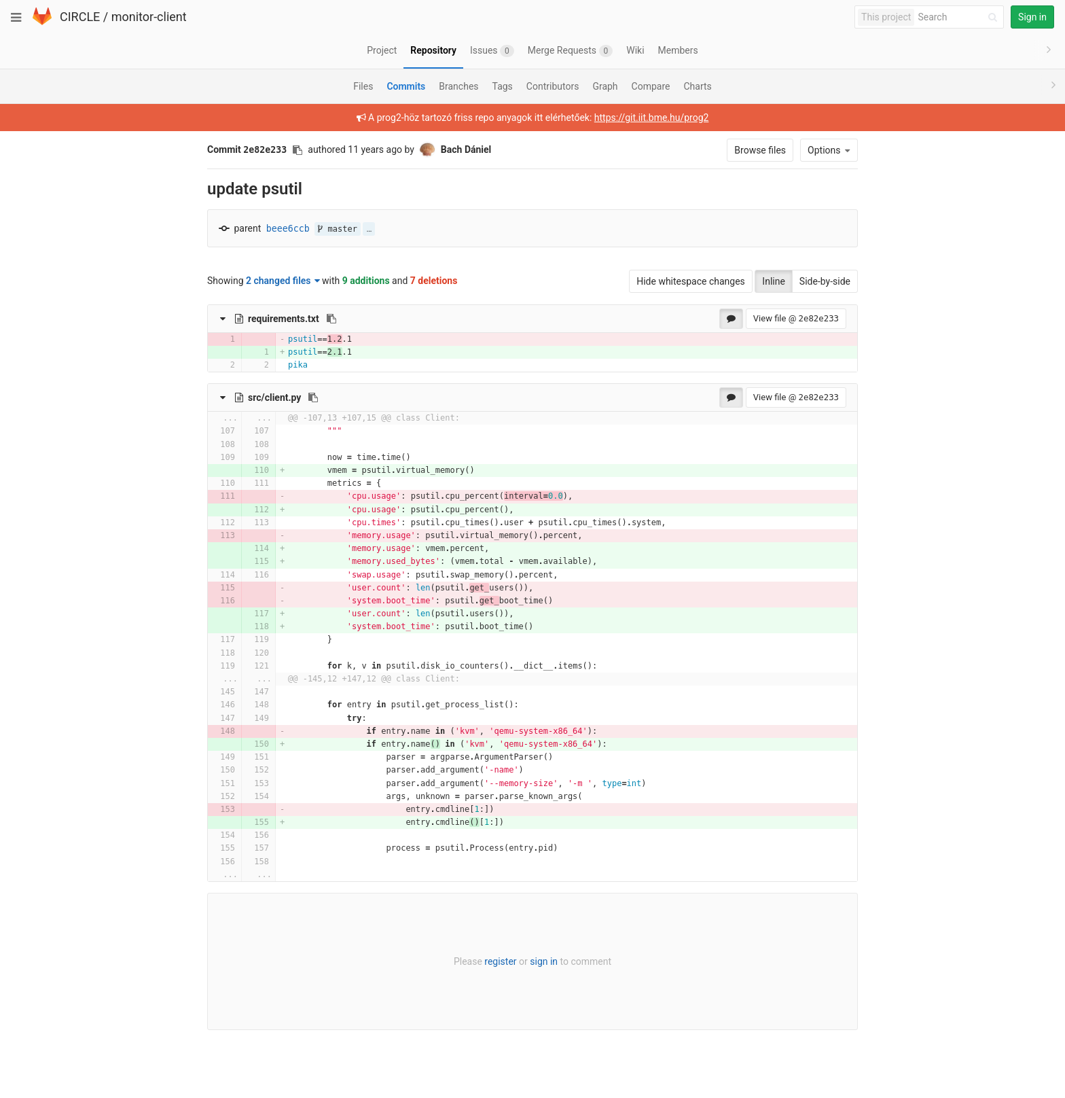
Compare (651, 86)
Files (363, 86)
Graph (604, 86)
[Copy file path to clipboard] (331, 318)
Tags (502, 86)
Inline (773, 281)
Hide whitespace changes (690, 281)
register (500, 961)
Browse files (760, 150)
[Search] (960, 17)
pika (298, 365)
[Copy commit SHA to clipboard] (297, 150)
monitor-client (149, 17)
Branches (458, 86)
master (337, 229)
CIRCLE (80, 17)
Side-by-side (824, 281)
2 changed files (283, 280)
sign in (544, 961)
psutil (302, 339)
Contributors (552, 86)
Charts (697, 86)
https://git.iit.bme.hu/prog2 (651, 117)
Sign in (1032, 17)
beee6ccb (288, 229)
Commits (405, 86)
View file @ (796, 318)
